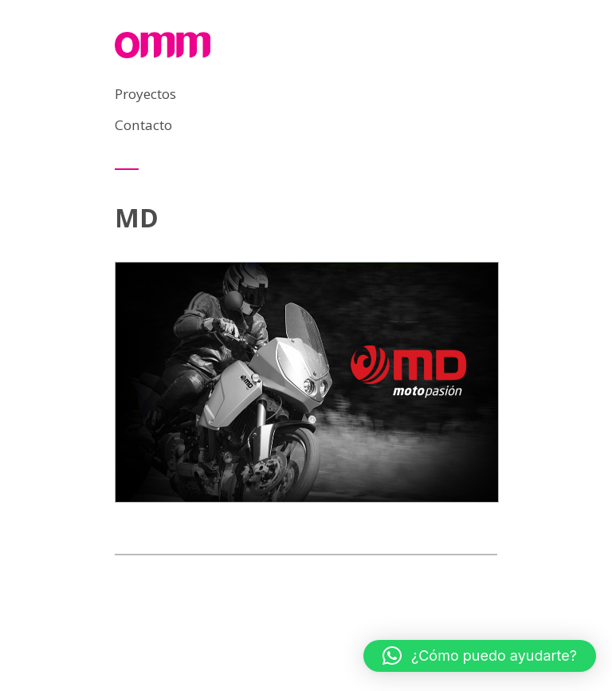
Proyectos (145, 94)
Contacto (143, 125)
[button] (479, 656)
